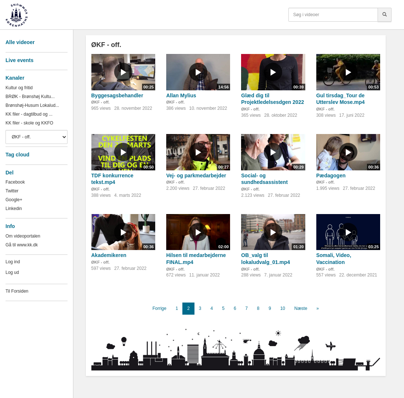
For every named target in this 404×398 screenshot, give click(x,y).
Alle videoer (20, 42)
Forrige (159, 308)
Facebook (15, 182)
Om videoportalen (23, 236)
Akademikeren (109, 255)
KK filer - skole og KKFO (29, 123)
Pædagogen (331, 175)
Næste (300, 308)
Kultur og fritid (19, 87)
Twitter (12, 190)
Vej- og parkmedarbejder (196, 175)
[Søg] (385, 15)
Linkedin (14, 208)
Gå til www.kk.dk (22, 244)
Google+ (14, 199)
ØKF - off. (100, 102)
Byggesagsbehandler (117, 95)
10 (282, 308)
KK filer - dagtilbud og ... (29, 114)
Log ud (12, 272)
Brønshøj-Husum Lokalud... (32, 105)
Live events (19, 60)
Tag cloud (17, 155)
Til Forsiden (17, 291)
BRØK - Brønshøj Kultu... (30, 96)
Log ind (13, 261)
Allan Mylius (181, 95)
